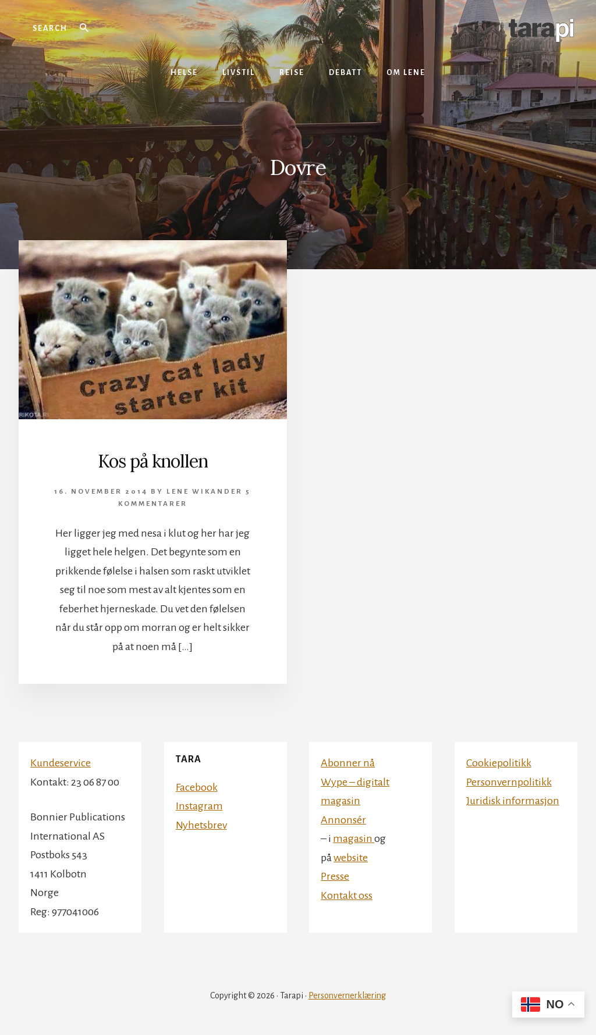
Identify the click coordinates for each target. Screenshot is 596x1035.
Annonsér (343, 820)
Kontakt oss (346, 895)
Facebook (197, 787)
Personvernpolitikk (509, 782)
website (351, 857)
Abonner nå (348, 763)
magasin (353, 838)
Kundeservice (60, 763)
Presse (335, 876)
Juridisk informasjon (512, 800)
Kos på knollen (153, 461)
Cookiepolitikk (498, 763)
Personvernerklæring (347, 995)
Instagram (199, 806)
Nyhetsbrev (201, 825)
